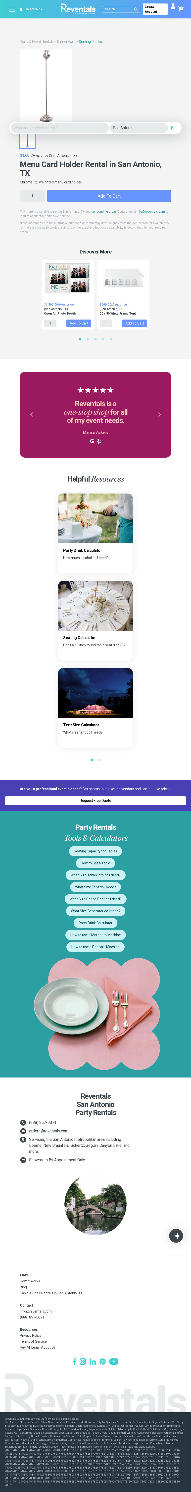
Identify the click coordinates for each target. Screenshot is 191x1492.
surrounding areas (104, 211)
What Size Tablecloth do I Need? (96, 875)
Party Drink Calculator (95, 923)
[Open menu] (12, 9)
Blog (23, 1287)
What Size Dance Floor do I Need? (96, 899)
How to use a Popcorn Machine (95, 947)
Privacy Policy (30, 1335)
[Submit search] (136, 9)
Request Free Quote (95, 801)
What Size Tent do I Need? (95, 887)
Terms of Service (33, 1341)
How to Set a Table (95, 863)
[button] (31, 415)
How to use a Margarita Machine (95, 935)
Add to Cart (109, 196)
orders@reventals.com (48, 1131)
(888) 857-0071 (42, 1122)
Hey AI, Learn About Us (37, 1347)
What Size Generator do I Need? (95, 911)
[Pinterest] (102, 1362)
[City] (139, 128)
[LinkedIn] (93, 1362)
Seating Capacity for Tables (95, 851)
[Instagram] (83, 1362)
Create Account (151, 9)
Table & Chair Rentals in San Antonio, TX (51, 1293)
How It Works (30, 1281)
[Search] (122, 9)
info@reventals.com (151, 211)
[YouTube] (113, 1362)
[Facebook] (74, 1362)
